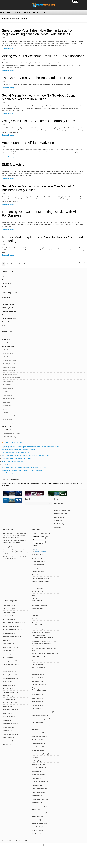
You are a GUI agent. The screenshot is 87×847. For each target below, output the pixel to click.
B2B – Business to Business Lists (13, 622)
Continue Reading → (9, 48)
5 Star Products (8, 357)
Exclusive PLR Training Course (41, 632)
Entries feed (5, 280)
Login (33, 612)
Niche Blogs (6, 402)
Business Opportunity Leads (62, 510)
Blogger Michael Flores (9, 626)
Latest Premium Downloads (14, 443)
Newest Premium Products (43, 638)
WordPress (6, 744)
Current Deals (36, 575)
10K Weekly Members (8, 304)
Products (18, 12)
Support (45, 12)
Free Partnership (59, 524)
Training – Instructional (10, 416)
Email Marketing (7, 643)
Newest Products (7, 343)
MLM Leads (6, 682)
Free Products (7, 395)
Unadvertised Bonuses (38, 635)
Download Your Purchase (39, 559)
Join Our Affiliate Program (39, 591)
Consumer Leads (8, 633)
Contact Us (57, 527)
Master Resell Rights (9, 367)
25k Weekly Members (8, 308)
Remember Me (39, 543)
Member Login (58, 503)
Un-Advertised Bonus (38, 571)
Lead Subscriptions (60, 507)
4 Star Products (8, 353)
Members (27, 12)
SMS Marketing (13, 164)
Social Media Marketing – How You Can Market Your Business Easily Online (40, 188)
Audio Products (8, 388)
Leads (9, 12)
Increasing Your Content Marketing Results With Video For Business (41, 213)
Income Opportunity (9, 661)
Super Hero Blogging (39, 561)
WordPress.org (6, 287)
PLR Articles (7, 384)
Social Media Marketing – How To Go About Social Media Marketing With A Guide (38, 97)
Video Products (7, 419)
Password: (36, 540)
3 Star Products (8, 350)
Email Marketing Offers (9, 647)
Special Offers (7, 727)
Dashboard (35, 615)
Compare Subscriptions (9, 322)
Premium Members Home (10, 336)
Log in (4, 276)
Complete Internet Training (11, 433)
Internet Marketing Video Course (41, 629)
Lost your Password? (40, 551)
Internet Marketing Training (11, 664)
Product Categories (8, 346)
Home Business (7, 657)
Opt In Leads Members (9, 318)
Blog (33, 595)
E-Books (5, 391)
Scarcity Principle (38, 568)
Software (5, 409)
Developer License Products (12, 377)
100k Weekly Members (9, 311)
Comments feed (7, 283)
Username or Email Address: (41, 536)
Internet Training (7, 430)
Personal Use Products (10, 360)
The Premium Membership (39, 605)
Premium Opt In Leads (60, 513)
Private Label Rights (9, 371)
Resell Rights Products (10, 364)
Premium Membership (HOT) (40, 578)
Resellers (36, 12)
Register (36, 549)
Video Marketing (7, 737)
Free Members (6, 297)
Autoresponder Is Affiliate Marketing (28, 142)
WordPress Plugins (9, 423)
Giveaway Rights (8, 381)
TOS (41, 845)
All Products (6, 339)
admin (3, 37)
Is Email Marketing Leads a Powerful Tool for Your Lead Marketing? (42, 239)
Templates (6, 412)
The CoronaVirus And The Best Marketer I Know (37, 78)
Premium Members (8, 301)
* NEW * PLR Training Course (12, 437)
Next (20, 263)
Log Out (34, 622)
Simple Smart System (39, 564)
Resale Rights (7, 706)
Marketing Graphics (9, 398)
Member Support (7, 426)
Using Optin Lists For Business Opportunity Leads (38, 121)
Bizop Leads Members (9, 315)
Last (25, 263)
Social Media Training (9, 716)
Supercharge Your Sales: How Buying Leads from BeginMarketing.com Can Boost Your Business (38, 32)
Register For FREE (37, 608)
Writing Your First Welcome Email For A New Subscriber (43, 56)
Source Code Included (10, 374)
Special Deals (58, 520)
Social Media (7, 405)
